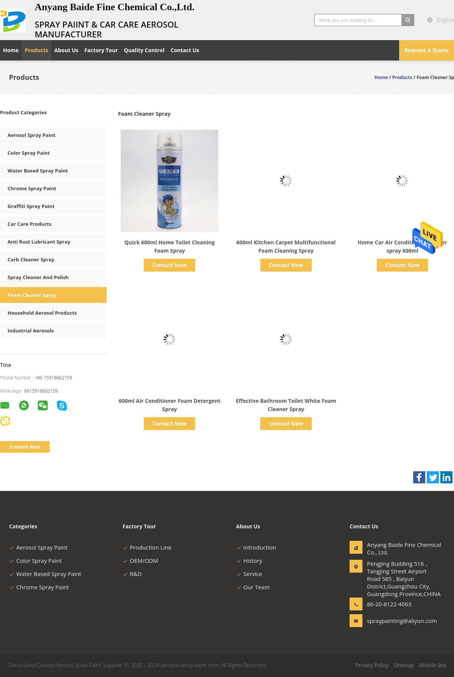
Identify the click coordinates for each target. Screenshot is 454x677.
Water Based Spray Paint (38, 170)
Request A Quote (426, 50)
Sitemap (404, 665)
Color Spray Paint (29, 152)
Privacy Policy (372, 665)
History (249, 560)
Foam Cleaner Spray (32, 295)
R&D (132, 574)
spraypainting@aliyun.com (391, 620)
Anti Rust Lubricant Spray (39, 241)
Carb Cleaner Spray (31, 259)
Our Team (253, 587)
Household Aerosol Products (42, 312)
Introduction (256, 547)
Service (249, 574)
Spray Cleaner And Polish (38, 277)
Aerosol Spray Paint (32, 135)
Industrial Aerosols (31, 330)
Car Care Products (29, 223)
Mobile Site (432, 665)
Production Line (147, 547)
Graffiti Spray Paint (31, 206)
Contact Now (169, 265)
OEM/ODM (140, 560)
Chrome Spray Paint (32, 188)
